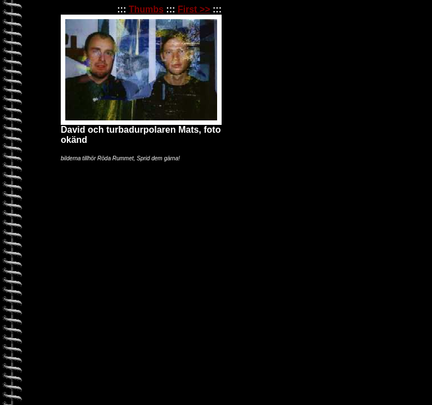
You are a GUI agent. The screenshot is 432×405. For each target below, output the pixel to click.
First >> (194, 9)
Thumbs (146, 9)
